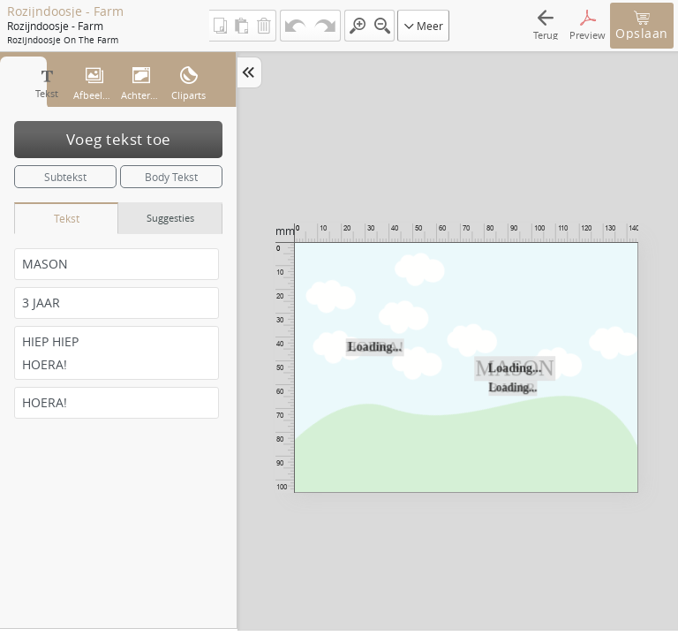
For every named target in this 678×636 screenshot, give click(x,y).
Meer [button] (423, 26)
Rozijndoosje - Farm (65, 11)
